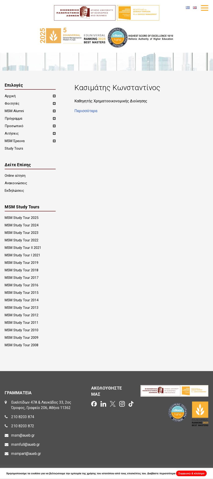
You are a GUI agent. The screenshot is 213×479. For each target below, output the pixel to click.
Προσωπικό (14, 126)
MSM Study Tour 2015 (21, 293)
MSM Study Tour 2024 (21, 225)
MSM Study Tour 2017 (21, 278)
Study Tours (14, 148)
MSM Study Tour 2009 (21, 337)
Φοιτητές (12, 103)
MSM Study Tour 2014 (21, 300)
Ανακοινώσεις (16, 183)
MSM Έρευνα (15, 141)
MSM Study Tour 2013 (21, 308)
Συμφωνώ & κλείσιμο (191, 473)
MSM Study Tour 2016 (21, 285)
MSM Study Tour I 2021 (22, 255)
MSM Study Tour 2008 (21, 345)
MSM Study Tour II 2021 (23, 248)
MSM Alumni (14, 111)
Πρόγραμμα (13, 118)
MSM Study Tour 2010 (21, 330)
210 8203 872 (22, 426)
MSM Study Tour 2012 (21, 315)
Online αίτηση (15, 175)
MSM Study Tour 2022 (21, 240)
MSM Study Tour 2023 (21, 233)
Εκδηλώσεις (14, 190)
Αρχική (10, 96)
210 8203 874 (22, 417)
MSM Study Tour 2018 (21, 270)
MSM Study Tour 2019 (21, 263)
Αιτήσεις (12, 133)
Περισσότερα (85, 111)
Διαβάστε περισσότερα (161, 473)
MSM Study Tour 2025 (21, 218)
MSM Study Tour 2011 (21, 323)
